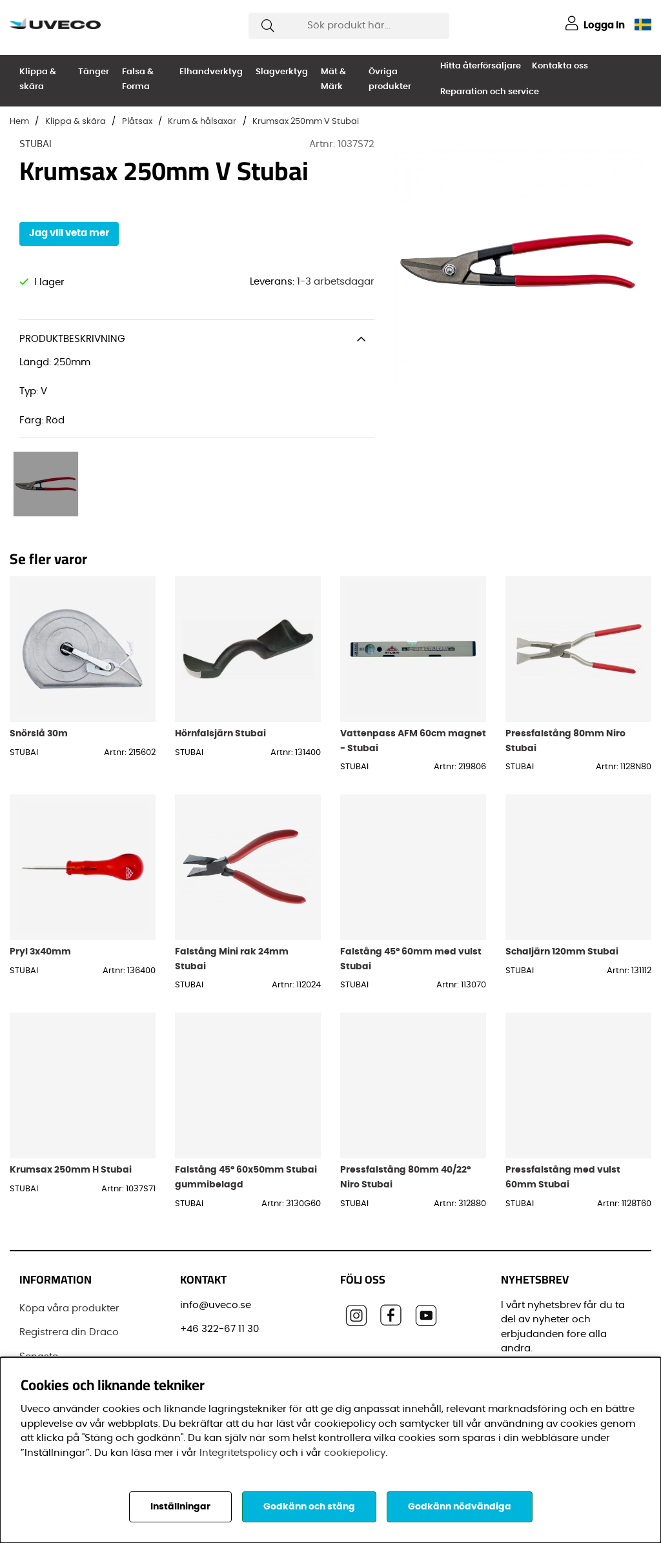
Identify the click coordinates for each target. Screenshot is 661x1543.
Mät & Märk (333, 79)
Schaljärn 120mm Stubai (561, 898)
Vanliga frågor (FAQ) (70, 1342)
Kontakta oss (560, 66)
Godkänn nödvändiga (459, 1506)
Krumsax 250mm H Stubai (71, 1117)
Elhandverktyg (211, 72)
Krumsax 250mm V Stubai (305, 121)
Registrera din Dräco (69, 1279)
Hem (19, 121)
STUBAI (35, 144)
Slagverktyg (282, 72)
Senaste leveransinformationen (74, 1311)
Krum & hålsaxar (202, 121)
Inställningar (180, 1506)
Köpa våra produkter (69, 1255)
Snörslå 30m (39, 680)
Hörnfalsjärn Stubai (220, 680)
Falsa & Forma (138, 79)
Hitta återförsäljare (480, 66)
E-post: (523, 1330)
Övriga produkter (390, 79)
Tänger (93, 72)
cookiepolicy (354, 1453)
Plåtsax (137, 121)
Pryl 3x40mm (40, 898)
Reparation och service (489, 92)
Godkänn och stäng (309, 1506)
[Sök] (349, 26)
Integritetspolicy (238, 1453)
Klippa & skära (37, 79)
